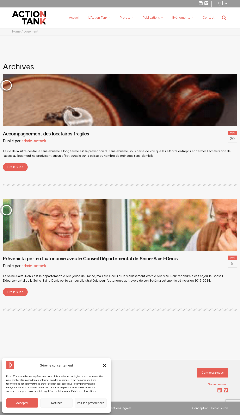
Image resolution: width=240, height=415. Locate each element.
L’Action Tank (97, 17)
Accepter (22, 403)
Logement (31, 32)
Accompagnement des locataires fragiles (46, 134)
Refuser (56, 403)
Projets (125, 17)
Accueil (74, 17)
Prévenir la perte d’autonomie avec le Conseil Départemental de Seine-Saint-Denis (90, 259)
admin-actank (33, 141)
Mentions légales (119, 408)
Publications (151, 17)
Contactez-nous (213, 373)
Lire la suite (15, 167)
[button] (105, 365)
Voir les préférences (90, 403)
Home (16, 32)
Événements (181, 17)
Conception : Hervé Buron (210, 408)
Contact (209, 17)
